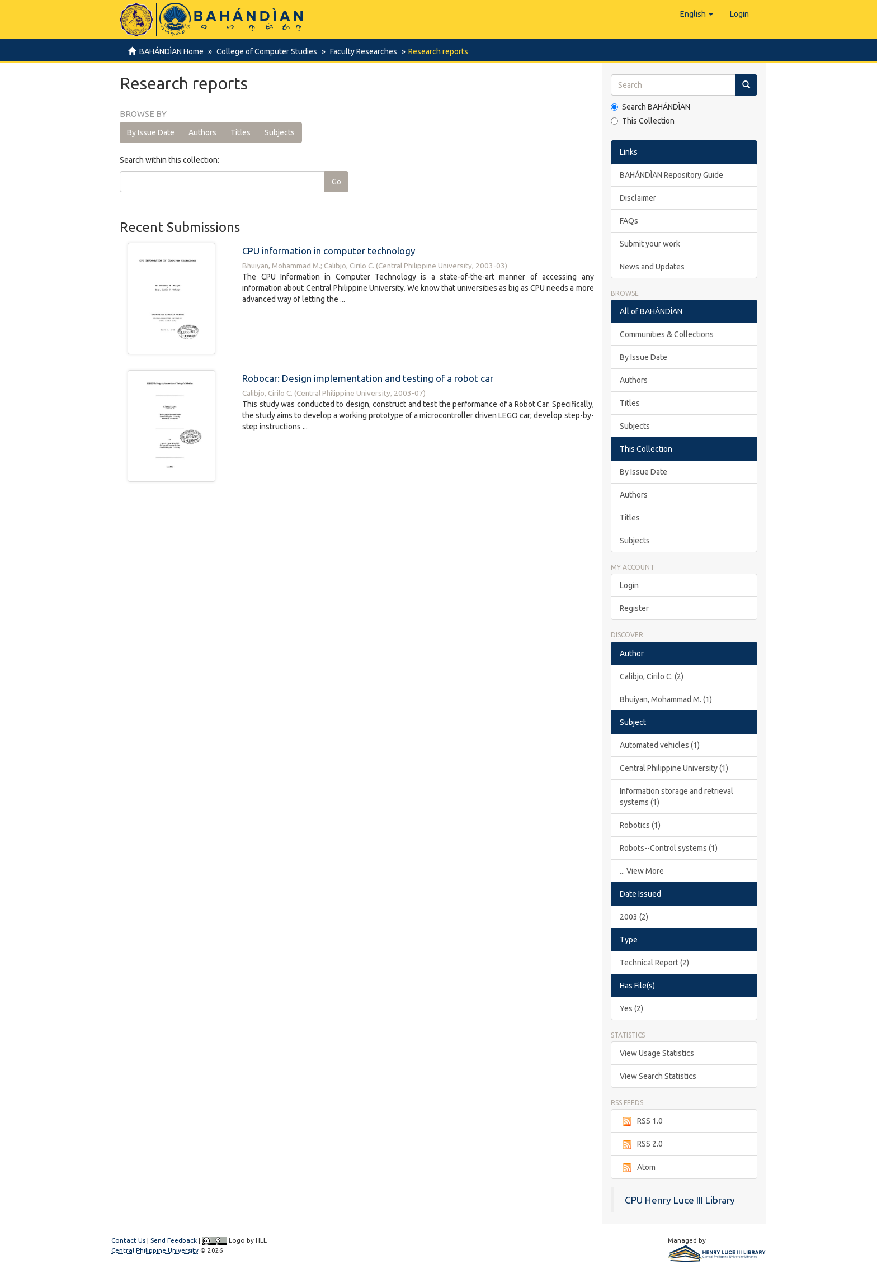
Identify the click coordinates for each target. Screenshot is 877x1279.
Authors (202, 132)
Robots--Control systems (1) (669, 848)
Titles (240, 132)
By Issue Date (151, 132)
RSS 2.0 (641, 1144)
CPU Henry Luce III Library (680, 1200)
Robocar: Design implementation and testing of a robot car (367, 378)
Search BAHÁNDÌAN (650, 106)
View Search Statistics (658, 1076)
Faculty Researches (360, 51)
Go (336, 181)
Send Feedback (173, 1240)
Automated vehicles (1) (660, 745)
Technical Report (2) (654, 962)
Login (629, 585)
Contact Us (128, 1240)
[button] (697, 14)
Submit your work (650, 243)
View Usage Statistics (657, 1053)
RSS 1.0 (641, 1121)
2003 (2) (634, 916)
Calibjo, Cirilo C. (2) (651, 676)
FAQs (629, 220)
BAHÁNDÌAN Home (171, 51)
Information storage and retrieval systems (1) (676, 797)
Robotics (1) (640, 825)
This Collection (643, 120)
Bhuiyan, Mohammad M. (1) (666, 699)
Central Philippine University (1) (674, 768)
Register (634, 608)
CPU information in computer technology (328, 250)
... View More (642, 870)
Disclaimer (638, 197)
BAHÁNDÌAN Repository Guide (671, 174)
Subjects (280, 132)
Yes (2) (631, 1008)
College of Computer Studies (265, 51)
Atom (638, 1168)
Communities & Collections (667, 334)
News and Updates (652, 266)
